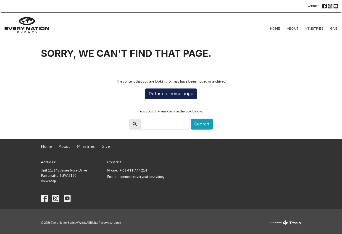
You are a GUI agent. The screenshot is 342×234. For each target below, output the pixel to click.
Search (201, 124)
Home (275, 28)
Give (333, 28)
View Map (48, 181)
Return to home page (171, 93)
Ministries (314, 28)
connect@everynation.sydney (142, 176)
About (293, 28)
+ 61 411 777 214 (133, 170)
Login (117, 222)
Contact (313, 6)
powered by (285, 222)
